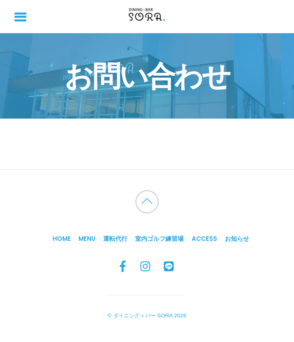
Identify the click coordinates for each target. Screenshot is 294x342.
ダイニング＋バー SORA (143, 315)
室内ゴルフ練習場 (159, 238)
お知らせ (237, 238)
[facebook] (122, 266)
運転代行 (115, 238)
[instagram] (146, 266)
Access (204, 238)
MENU (86, 238)
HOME (62, 238)
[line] (169, 266)
